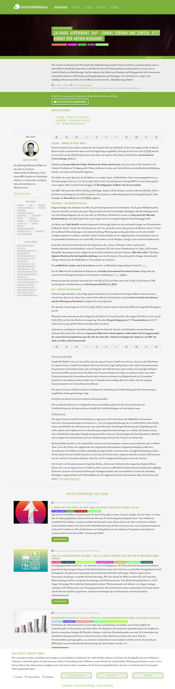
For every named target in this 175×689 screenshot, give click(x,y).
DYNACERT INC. (21, 277)
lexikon (88, 7)
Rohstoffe (39, 231)
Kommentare (61, 7)
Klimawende (20, 216)
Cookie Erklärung (104, 685)
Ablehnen (148, 675)
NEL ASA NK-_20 (21, 261)
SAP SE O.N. (20, 248)
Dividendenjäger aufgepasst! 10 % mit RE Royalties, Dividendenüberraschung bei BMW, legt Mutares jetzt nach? (106, 617)
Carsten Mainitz (85, 85)
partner (101, 7)
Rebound (19, 205)
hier (144, 265)
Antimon (19, 221)
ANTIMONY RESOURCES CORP (25, 272)
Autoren (114, 7)
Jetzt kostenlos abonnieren (70, 101)
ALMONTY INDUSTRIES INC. (25, 256)
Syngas (19, 218)
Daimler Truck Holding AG (26, 274)
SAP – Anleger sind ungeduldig (71, 123)
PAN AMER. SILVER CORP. (24, 285)
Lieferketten (21, 223)
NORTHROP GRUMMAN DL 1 (25, 266)
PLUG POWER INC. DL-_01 (24, 264)
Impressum (68, 685)
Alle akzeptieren (76, 675)
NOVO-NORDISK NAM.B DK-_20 (26, 251)
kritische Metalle (23, 231)
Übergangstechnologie (24, 229)
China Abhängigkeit (23, 234)
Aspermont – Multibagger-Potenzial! (74, 120)
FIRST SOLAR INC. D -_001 (25, 269)
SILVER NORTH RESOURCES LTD (26, 282)
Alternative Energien (24, 213)
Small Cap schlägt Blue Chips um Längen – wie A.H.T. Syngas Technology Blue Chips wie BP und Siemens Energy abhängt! (105, 557)
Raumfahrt (20, 210)
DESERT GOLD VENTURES (24, 246)
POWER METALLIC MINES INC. (26, 290)
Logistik (19, 226)
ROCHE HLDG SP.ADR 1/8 (24, 293)
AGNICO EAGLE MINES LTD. (25, 287)
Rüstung (41, 208)
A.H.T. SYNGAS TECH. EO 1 (25, 259)
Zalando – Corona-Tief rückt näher (73, 117)
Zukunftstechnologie (24, 208)
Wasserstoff (35, 216)
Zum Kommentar (60, 539)
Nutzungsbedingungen (69, 478)
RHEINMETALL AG (22, 253)
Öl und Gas (31, 218)
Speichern (112, 675)
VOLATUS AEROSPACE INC (24, 279)
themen (76, 7)
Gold (29, 205)
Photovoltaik (33, 221)
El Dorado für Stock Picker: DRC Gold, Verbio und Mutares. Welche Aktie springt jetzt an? (96, 507)
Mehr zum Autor (22, 193)
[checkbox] (13, 676)
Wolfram (40, 205)
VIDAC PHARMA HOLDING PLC (26, 295)
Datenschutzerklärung (84, 685)
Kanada (33, 223)
